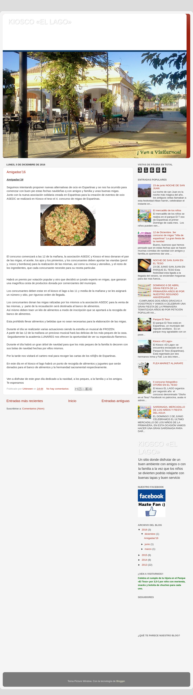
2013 (145, 564)
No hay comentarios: (58, 388)
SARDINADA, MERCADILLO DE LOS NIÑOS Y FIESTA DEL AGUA (169, 410)
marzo (148, 549)
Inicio (72, 401)
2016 (145, 529)
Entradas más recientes (24, 401)
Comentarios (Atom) (33, 408)
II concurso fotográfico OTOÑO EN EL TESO (165, 383)
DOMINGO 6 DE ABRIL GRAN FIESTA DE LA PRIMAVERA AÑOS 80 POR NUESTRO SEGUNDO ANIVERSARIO (168, 291)
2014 (145, 559)
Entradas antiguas (116, 401)
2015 (145, 555)
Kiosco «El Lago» (162, 341)
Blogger (120, 681)
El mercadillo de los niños (167, 210)
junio (148, 544)
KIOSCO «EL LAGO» (39, 21)
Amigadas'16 (16, 172)
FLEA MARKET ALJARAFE (168, 363)
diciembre (150, 534)
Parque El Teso (161, 319)
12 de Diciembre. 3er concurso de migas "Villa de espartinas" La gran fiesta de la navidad (168, 237)
